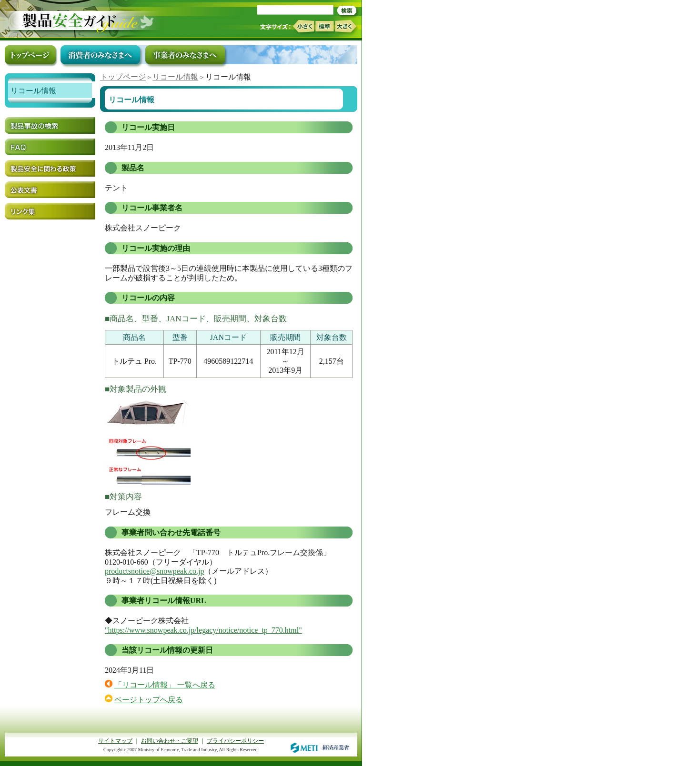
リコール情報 (175, 77)
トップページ (123, 77)
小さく (303, 26)
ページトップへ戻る (148, 700)
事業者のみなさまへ (185, 54)
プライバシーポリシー (235, 740)
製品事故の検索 (50, 125)
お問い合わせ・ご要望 (169, 740)
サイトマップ (115, 740)
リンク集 (50, 211)
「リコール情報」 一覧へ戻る (164, 685)
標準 (324, 26)
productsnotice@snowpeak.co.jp (154, 571)
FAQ (50, 147)
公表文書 (50, 189)
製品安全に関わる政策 (50, 168)
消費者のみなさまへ (100, 54)
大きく (346, 26)
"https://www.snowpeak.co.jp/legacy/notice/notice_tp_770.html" (203, 630)
